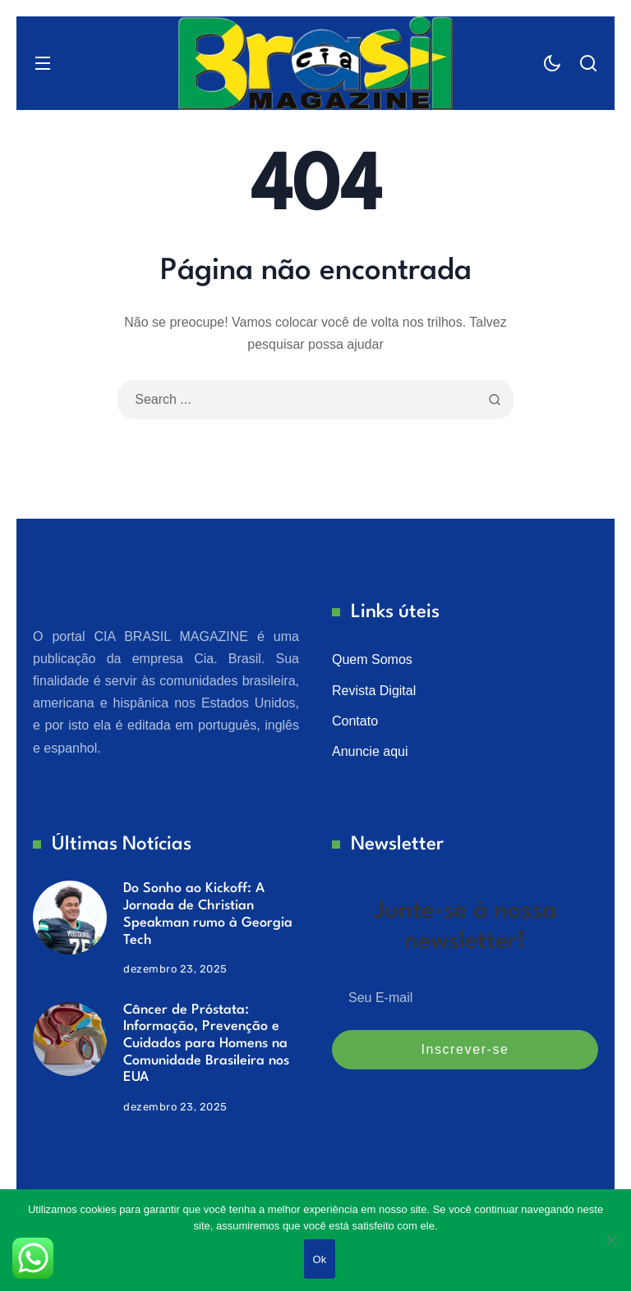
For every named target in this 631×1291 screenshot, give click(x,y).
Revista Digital (374, 691)
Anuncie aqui (370, 751)
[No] (610, 1240)
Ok (319, 1259)
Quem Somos (372, 659)
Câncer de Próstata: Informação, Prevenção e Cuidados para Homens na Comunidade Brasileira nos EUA (206, 1044)
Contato (355, 721)
